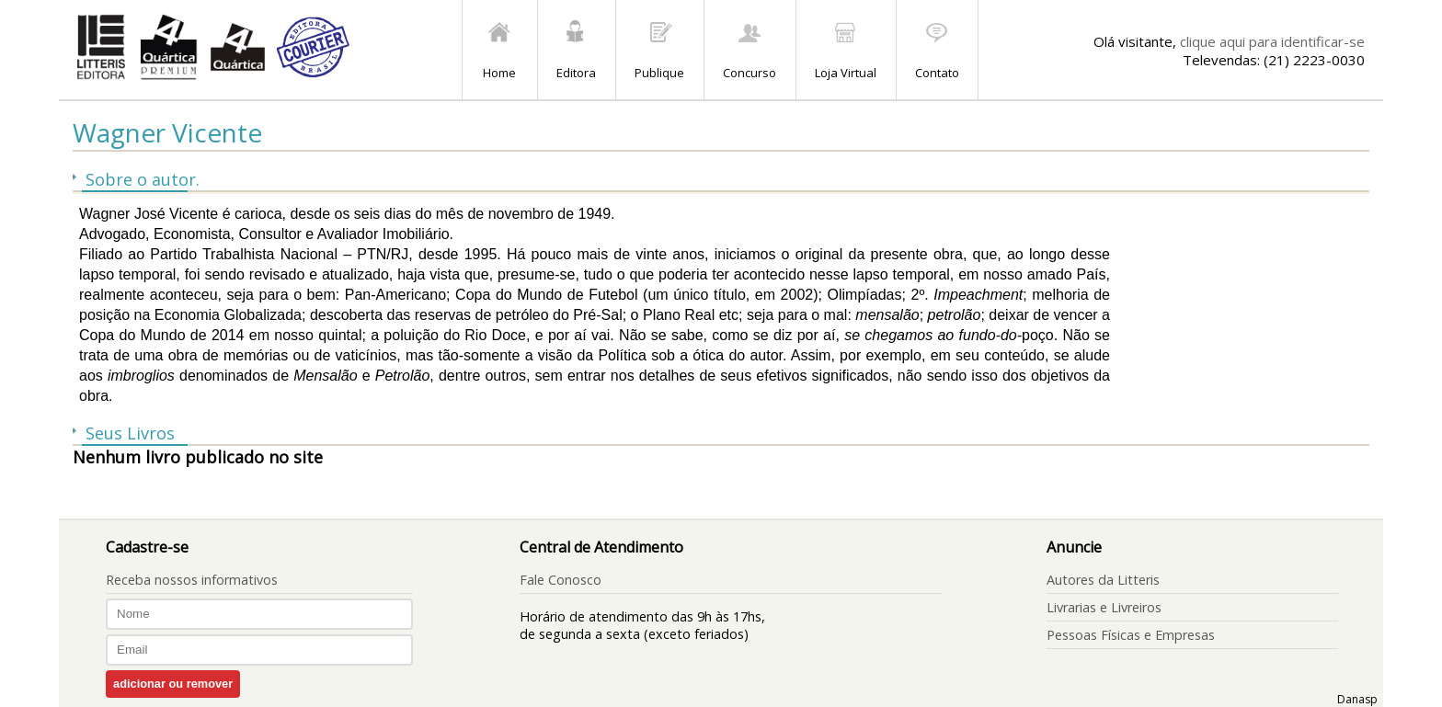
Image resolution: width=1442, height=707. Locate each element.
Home (499, 72)
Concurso (749, 72)
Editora (576, 72)
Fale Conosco (560, 579)
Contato (937, 72)
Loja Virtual (845, 72)
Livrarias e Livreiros (1104, 607)
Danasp (1357, 699)
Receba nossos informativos (192, 579)
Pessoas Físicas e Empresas (1131, 635)
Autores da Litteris (1103, 579)
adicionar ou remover (173, 683)
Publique (659, 72)
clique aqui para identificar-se (1272, 41)
